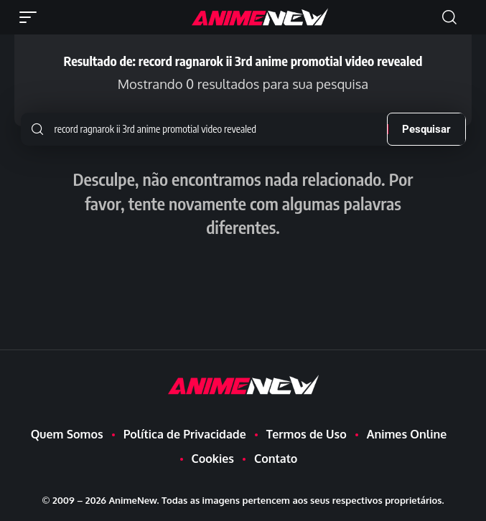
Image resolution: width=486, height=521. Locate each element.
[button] (31, 17)
